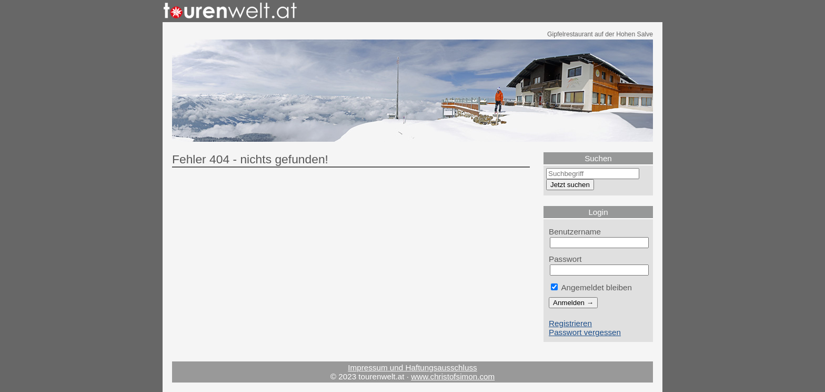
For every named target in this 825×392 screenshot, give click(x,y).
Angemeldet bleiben (591, 287)
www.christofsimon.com (453, 376)
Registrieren (570, 323)
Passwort (565, 258)
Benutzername (575, 231)
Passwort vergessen (585, 332)
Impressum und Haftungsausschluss (412, 367)
